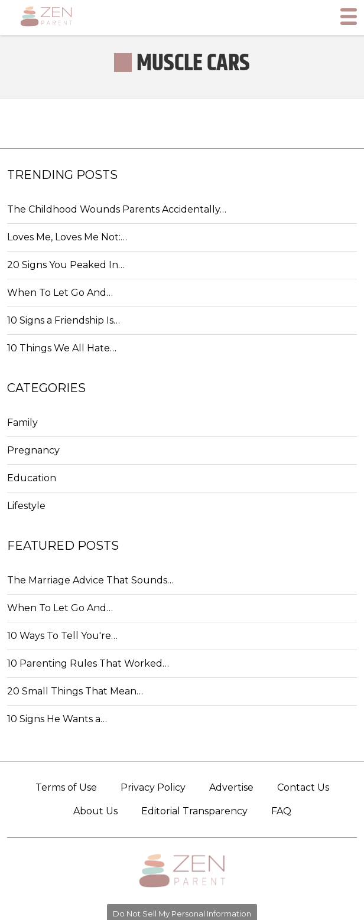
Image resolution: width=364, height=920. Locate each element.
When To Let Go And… (60, 292)
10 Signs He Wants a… (57, 719)
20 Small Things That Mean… (75, 691)
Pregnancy (33, 450)
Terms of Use (66, 787)
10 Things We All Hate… (61, 348)
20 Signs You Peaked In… (66, 264)
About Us (95, 811)
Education (31, 478)
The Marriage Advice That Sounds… (90, 580)
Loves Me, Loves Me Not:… (67, 237)
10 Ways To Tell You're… (62, 635)
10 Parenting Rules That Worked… (88, 663)
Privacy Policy (153, 787)
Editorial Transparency (194, 811)
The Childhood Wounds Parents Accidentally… (116, 209)
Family (22, 422)
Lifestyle (26, 505)
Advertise (231, 787)
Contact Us (303, 787)
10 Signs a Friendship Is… (63, 320)
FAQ (281, 811)
